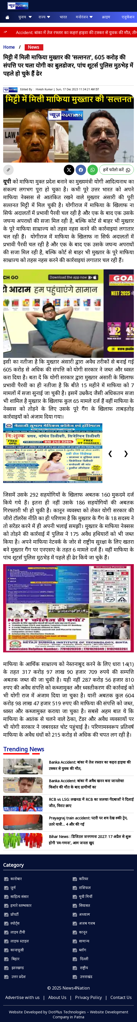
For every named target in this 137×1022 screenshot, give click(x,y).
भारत (63, 16)
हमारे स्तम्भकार (17, 905)
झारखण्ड (14, 967)
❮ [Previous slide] (110, 453)
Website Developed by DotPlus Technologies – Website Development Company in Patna (68, 1014)
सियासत (81, 905)
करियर (80, 878)
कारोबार (13, 878)
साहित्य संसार (16, 896)
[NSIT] (68, 608)
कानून (80, 932)
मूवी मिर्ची (82, 896)
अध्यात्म (81, 914)
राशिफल (82, 887)
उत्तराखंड (82, 976)
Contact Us (121, 997)
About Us (57, 997)
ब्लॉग (79, 949)
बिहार (11, 958)
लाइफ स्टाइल (16, 940)
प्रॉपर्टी (11, 914)
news (33, 47)
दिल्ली (80, 958)
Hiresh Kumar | (45, 89)
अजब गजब (84, 923)
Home (9, 47)
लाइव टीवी (14, 932)
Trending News (23, 749)
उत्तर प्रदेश (15, 976)
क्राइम (106, 16)
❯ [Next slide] (126, 453)
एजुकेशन (128, 16)
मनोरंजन (84, 16)
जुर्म (10, 887)
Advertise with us (22, 997)
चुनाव (25, 16)
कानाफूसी (14, 949)
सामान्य (81, 940)
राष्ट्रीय (80, 967)
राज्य (45, 16)
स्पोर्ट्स (11, 923)
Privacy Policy (88, 997)
